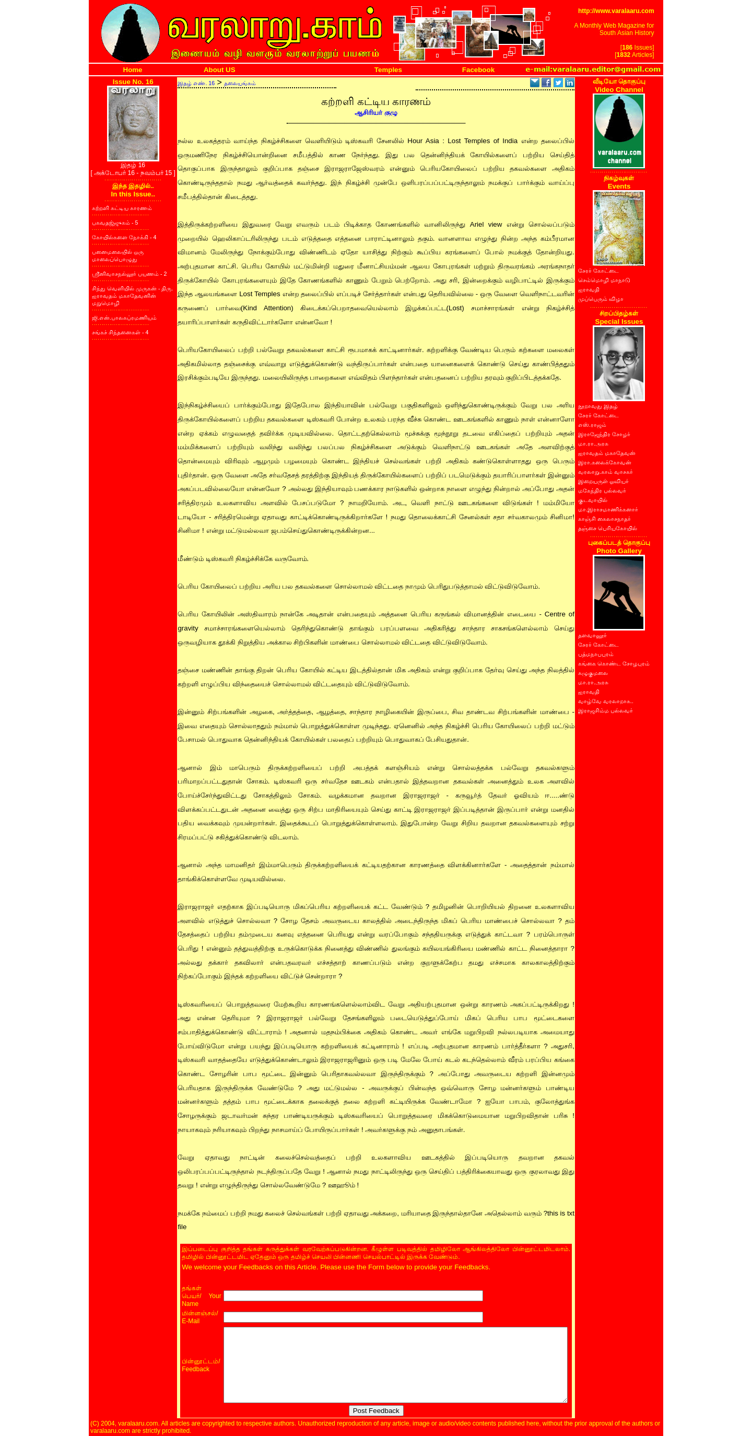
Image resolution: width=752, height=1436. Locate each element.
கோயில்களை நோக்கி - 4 (124, 237)
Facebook (478, 70)
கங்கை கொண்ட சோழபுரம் (614, 663)
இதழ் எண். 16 (196, 83)
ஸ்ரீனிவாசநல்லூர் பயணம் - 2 (129, 274)
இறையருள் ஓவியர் (603, 481)
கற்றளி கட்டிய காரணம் (122, 208)
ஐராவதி (589, 289)
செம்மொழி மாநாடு (604, 280)
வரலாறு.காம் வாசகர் (605, 472)
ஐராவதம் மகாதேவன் (607, 453)
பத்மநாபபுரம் (596, 654)
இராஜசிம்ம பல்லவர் (605, 710)
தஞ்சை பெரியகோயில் (607, 528)
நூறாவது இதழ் (598, 406)
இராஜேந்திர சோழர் (604, 434)
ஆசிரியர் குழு (376, 112)
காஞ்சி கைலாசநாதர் (604, 519)
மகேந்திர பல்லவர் (602, 490)
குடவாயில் (592, 500)
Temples (388, 70)
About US (220, 70)
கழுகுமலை (593, 673)
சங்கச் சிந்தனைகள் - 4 (120, 332)
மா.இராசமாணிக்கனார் (608, 509)
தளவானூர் (592, 635)
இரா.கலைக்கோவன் (604, 462)
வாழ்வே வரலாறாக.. (605, 701)
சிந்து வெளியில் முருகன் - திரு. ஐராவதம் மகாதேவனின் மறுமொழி (132, 295)
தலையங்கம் (240, 83)
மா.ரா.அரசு (593, 443)
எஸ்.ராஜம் (592, 425)
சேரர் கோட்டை (598, 270)
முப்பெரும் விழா (601, 299)
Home (133, 70)
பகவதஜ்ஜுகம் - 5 (115, 222)
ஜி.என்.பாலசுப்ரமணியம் (124, 317)
